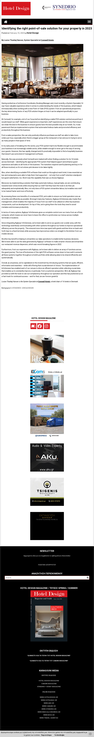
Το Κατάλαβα (59, 735)
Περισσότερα (46, 735)
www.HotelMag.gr (49, 700)
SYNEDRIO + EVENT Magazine (49, 686)
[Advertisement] (46, 302)
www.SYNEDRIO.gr (49, 709)
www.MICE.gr (48, 715)
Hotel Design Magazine (49, 681)
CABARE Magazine (49, 684)
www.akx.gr (49, 703)
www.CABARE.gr (49, 706)
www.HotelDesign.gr (49, 697)
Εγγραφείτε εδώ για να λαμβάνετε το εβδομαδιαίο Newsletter (47, 556)
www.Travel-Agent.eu (49, 718)
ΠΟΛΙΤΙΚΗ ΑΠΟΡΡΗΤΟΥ (47, 565)
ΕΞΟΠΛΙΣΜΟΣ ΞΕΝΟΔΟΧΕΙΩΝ (22, 288)
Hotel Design (33, 33)
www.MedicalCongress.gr (49, 712)
